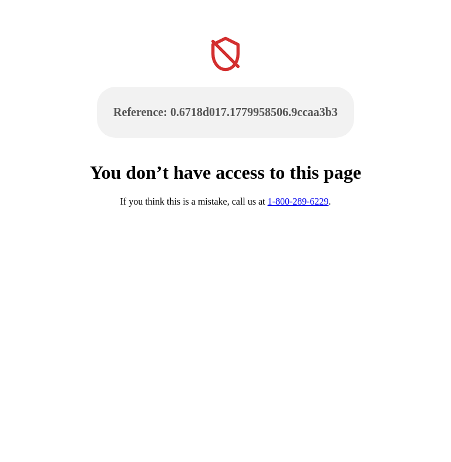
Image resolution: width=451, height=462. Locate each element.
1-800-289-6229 (298, 201)
